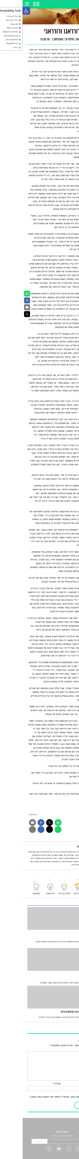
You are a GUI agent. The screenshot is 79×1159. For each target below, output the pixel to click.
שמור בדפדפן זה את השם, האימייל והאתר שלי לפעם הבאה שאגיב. (40, 1097)
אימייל (33, 1083)
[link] (3, 11)
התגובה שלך (67, 1049)
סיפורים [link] (47, 39)
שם (71, 1083)
